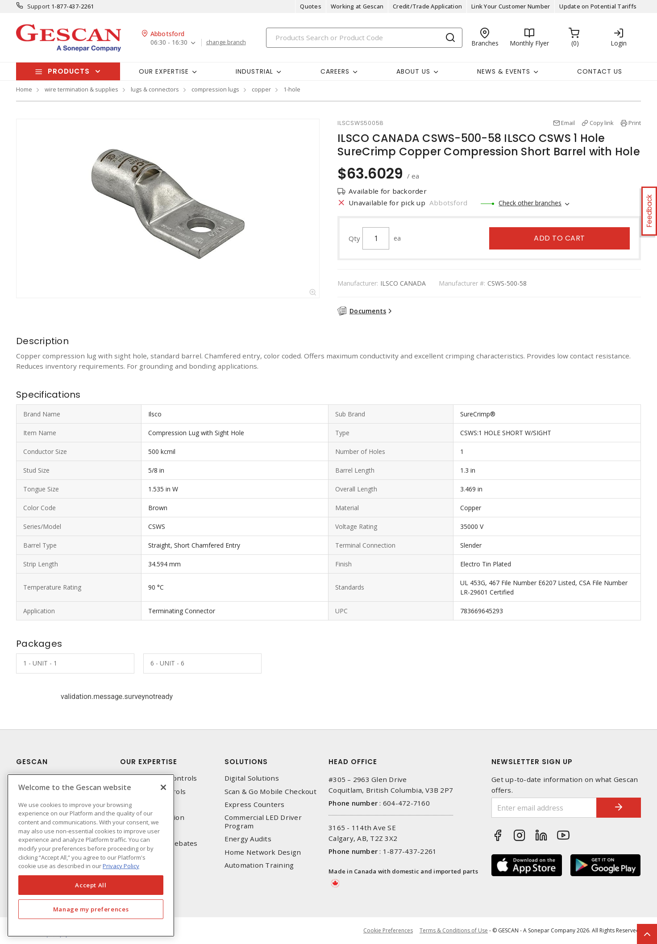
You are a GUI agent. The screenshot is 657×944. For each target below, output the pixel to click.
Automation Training (259, 865)
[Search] (364, 38)
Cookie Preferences (388, 930)
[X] (163, 787)
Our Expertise (148, 761)
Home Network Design (263, 852)
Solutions (246, 761)
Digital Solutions (252, 778)
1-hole (291, 89)
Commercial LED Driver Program (263, 821)
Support (38, 6)
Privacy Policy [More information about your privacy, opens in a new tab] (121, 866)
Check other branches (530, 203)
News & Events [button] (503, 71)
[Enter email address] (544, 808)
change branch (226, 42)
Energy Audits (248, 839)
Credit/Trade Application (427, 6)
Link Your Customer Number (510, 6)
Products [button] (69, 71)
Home (24, 89)
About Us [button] (413, 71)
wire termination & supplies (81, 89)
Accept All (91, 885)
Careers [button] (334, 71)
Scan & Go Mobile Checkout (270, 791)
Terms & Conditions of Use (454, 930)
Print (634, 123)
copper (261, 89)
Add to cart (559, 238)
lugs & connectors (155, 89)
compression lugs (215, 89)
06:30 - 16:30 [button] (168, 42)
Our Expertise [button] (164, 71)
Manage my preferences (91, 909)
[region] (91, 855)
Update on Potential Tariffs (597, 6)
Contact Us (599, 71)
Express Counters (255, 804)
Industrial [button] (254, 71)
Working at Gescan (357, 6)
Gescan (32, 761)
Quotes (310, 6)
